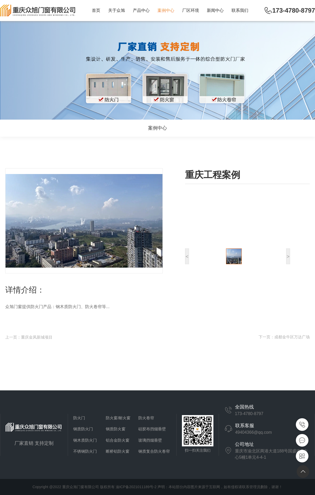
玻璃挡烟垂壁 (150, 440)
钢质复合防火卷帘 (154, 451)
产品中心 (141, 10)
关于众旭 (116, 10)
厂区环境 (190, 10)
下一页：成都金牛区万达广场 (284, 337)
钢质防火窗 (115, 429)
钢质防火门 (83, 429)
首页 (96, 10)
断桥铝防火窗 (117, 451)
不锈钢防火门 (85, 451)
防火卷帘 (146, 418)
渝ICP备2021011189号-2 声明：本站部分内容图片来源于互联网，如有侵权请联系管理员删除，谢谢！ (199, 487)
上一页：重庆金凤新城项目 (28, 337)
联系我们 (240, 10)
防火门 (79, 418)
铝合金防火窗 (117, 440)
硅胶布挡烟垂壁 (152, 429)
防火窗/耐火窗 (118, 418)
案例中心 (166, 10)
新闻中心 (215, 10)
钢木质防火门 (85, 440)
